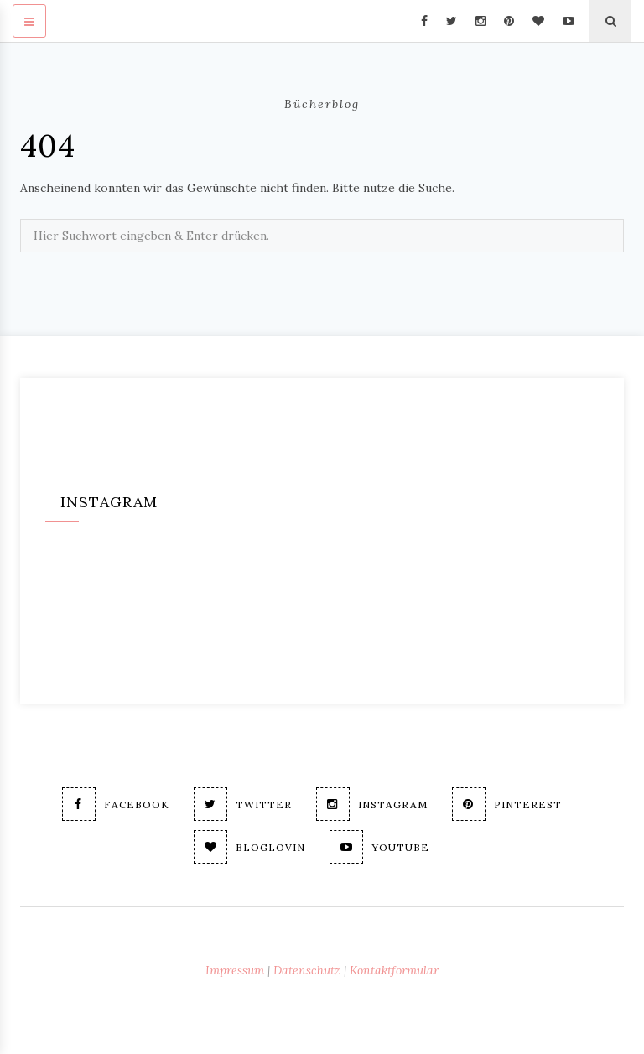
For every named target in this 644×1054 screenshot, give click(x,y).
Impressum (234, 970)
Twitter (243, 804)
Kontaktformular (394, 970)
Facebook (115, 804)
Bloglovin (249, 847)
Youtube (379, 847)
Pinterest (507, 804)
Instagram (372, 804)
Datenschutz (306, 970)
